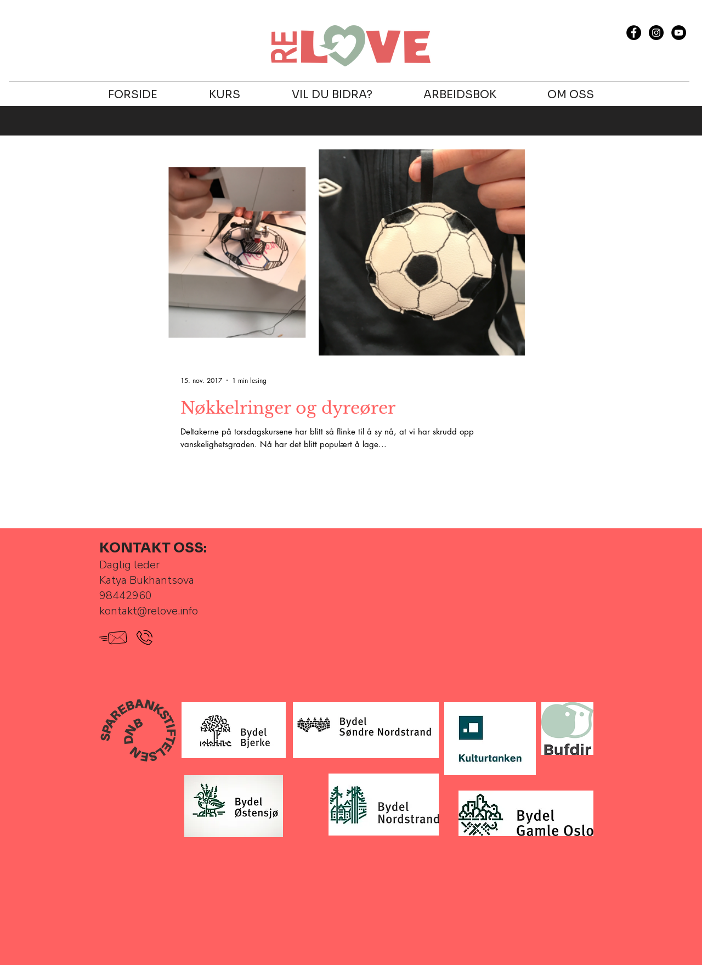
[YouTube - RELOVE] (678, 32)
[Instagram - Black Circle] (656, 32)
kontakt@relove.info (148, 610)
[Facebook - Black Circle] (633, 32)
